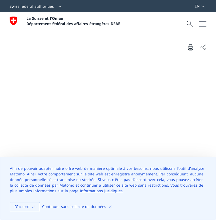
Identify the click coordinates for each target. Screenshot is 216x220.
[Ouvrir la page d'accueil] (65, 24)
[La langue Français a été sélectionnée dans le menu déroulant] (199, 6)
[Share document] (203, 47)
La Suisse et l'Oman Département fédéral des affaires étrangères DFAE (73, 21)
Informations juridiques (101, 190)
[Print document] (190, 47)
